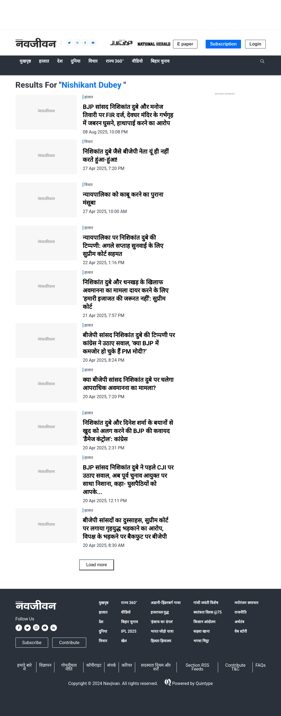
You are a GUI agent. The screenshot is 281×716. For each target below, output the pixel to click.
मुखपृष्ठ (103, 603)
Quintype (203, 683)
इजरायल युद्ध (160, 612)
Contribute (69, 642)
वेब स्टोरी (240, 631)
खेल (123, 641)
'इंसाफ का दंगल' (162, 622)
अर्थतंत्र (239, 622)
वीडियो (126, 612)
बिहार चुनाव (129, 622)
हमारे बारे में (24, 667)
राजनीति (240, 612)
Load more (96, 564)
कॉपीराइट (93, 665)
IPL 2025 (128, 631)
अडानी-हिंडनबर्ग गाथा (166, 603)
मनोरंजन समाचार (246, 603)
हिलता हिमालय (161, 641)
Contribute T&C (235, 667)
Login (255, 44)
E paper (185, 44)
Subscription (223, 44)
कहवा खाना (201, 631)
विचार (103, 641)
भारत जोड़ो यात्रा (162, 631)
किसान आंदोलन (204, 622)
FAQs (260, 665)
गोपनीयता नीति (69, 667)
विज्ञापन (45, 665)
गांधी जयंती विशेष (205, 603)
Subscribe (32, 642)
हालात (103, 612)
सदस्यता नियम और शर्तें (156, 667)
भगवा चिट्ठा (201, 641)
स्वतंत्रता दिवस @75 (207, 612)
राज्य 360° (129, 603)
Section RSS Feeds (197, 667)
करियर (127, 665)
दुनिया (103, 631)
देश (101, 622)
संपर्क (111, 665)
